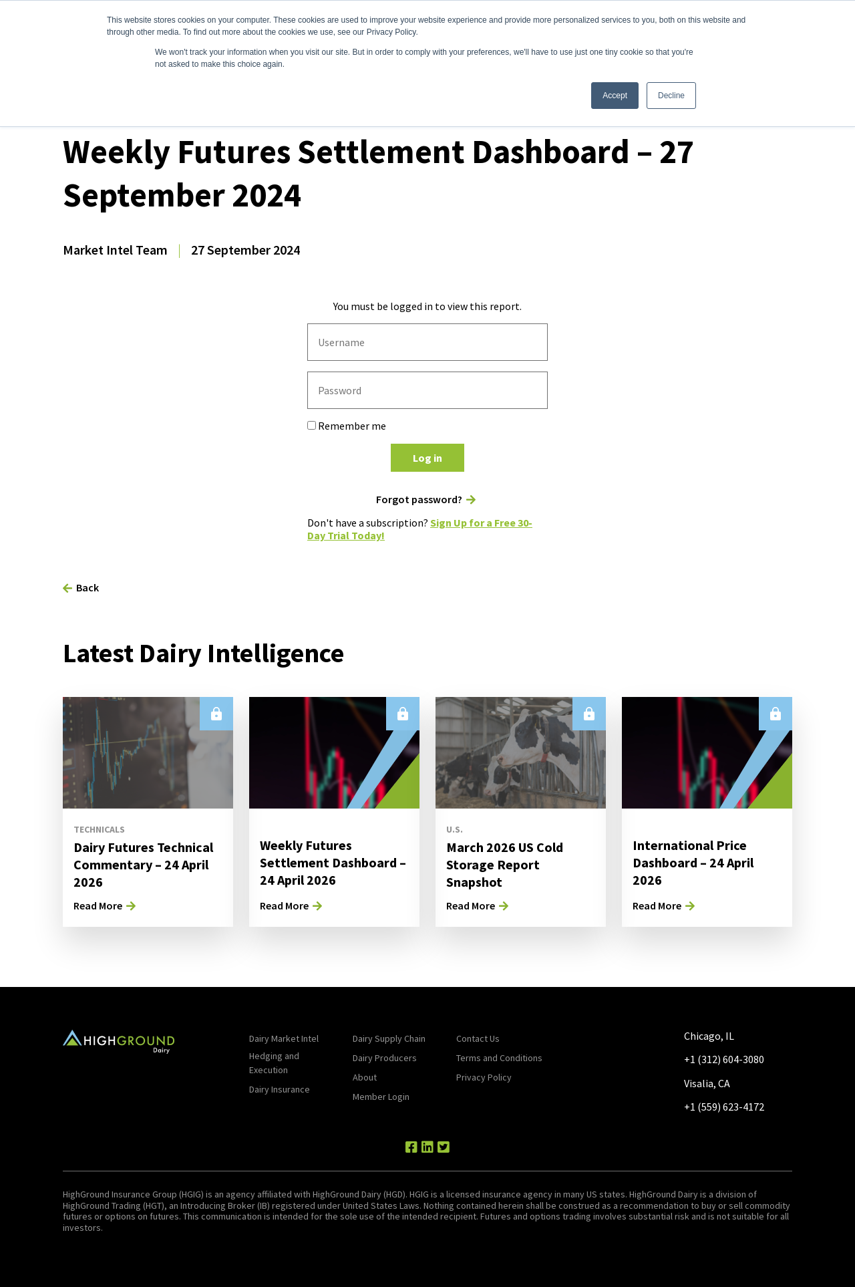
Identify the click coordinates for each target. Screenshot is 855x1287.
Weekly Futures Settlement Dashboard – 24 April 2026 (333, 862)
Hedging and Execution (274, 1063)
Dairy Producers (385, 1058)
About (365, 1077)
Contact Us (478, 1038)
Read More (97, 905)
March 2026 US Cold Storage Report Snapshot (504, 864)
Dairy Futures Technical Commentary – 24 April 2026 (143, 864)
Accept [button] (615, 95)
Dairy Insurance (279, 1089)
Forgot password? (419, 499)
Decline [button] (671, 95)
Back (87, 587)
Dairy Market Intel (284, 1038)
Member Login (381, 1097)
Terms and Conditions (499, 1058)
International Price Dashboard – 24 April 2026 (693, 862)
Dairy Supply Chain (389, 1038)
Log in (427, 457)
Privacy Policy (484, 1077)
